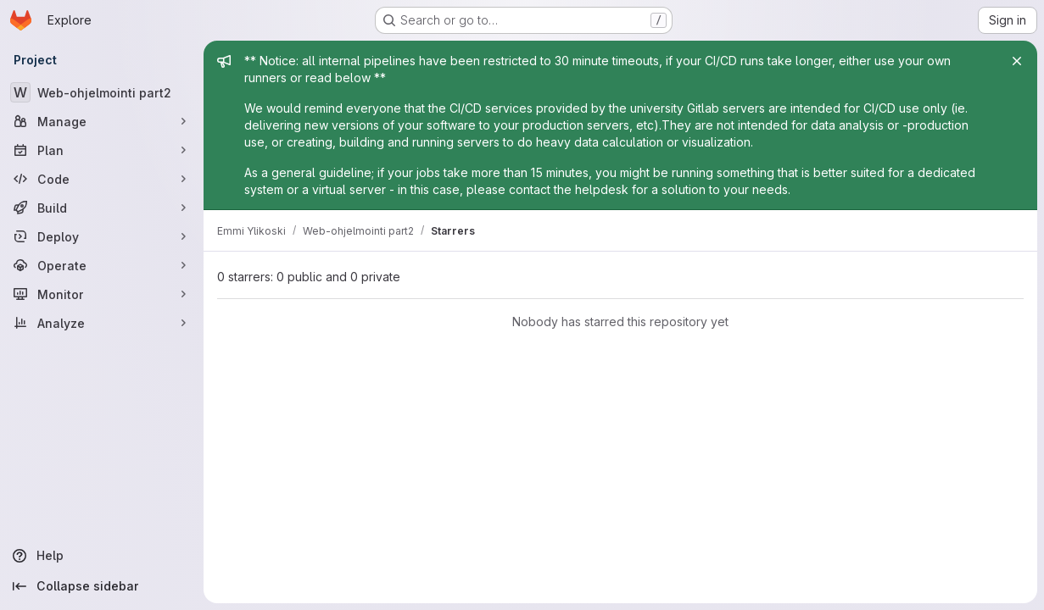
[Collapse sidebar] (102, 586)
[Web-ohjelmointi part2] (102, 92)
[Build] (102, 207)
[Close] (1017, 61)
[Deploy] (102, 236)
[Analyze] (102, 322)
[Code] (102, 178)
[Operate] (102, 265)
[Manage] (102, 121)
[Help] (102, 555)
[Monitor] (102, 294)
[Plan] (102, 150)
